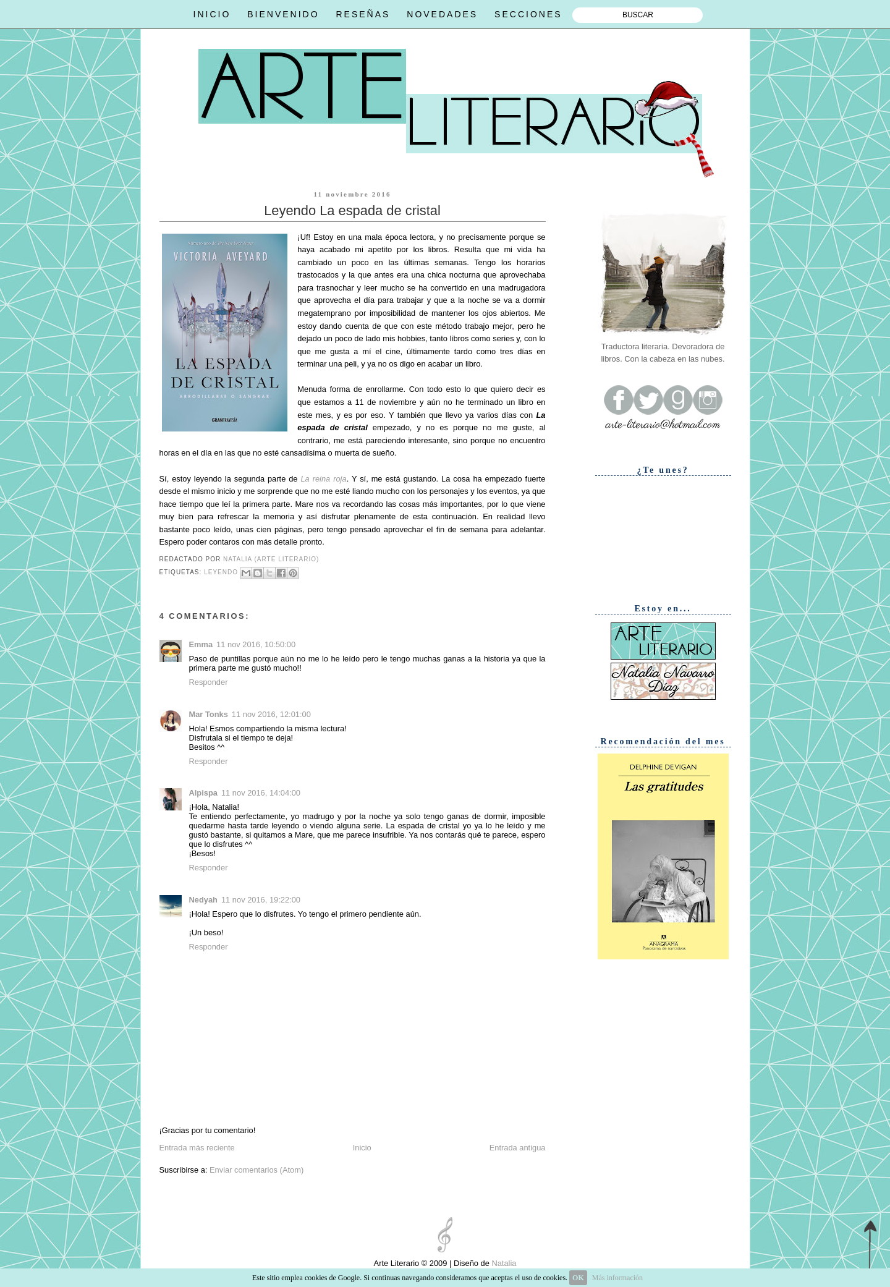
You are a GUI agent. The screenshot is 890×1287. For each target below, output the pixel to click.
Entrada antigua (518, 1147)
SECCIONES (528, 14)
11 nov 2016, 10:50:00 (255, 644)
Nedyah (203, 899)
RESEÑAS (363, 14)
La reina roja (323, 478)
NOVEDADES (442, 14)
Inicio (362, 1147)
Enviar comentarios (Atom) (256, 1169)
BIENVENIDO (283, 14)
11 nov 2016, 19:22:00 (260, 899)
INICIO (212, 14)
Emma (201, 644)
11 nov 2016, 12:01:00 (271, 714)
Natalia (503, 1263)
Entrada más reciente (197, 1147)
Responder (208, 682)
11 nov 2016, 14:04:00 (260, 792)
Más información (617, 1277)
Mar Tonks (208, 714)
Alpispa (203, 792)
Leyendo (221, 572)
